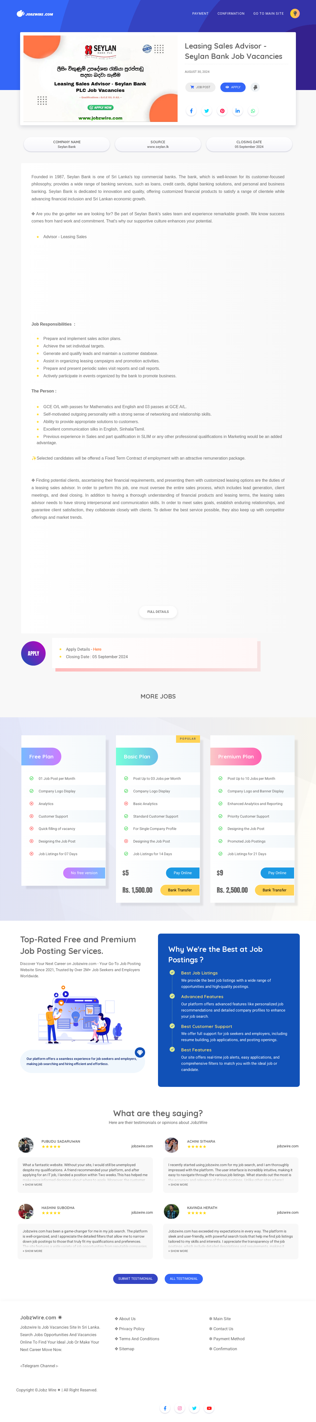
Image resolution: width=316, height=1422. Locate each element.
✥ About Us (125, 1318)
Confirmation (231, 14)
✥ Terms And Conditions (137, 1338)
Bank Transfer (180, 890)
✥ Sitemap (124, 1348)
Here (97, 649)
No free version (84, 873)
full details (158, 612)
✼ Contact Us (221, 1328)
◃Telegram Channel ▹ (39, 1365)
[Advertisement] (158, 277)
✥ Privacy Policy (130, 1328)
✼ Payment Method (227, 1338)
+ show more (32, 1184)
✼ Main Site (220, 1318)
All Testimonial (184, 1279)
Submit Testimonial (135, 1279)
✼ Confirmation (223, 1348)
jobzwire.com (142, 1146)
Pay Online (183, 873)
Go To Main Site (268, 14)
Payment (200, 14)
